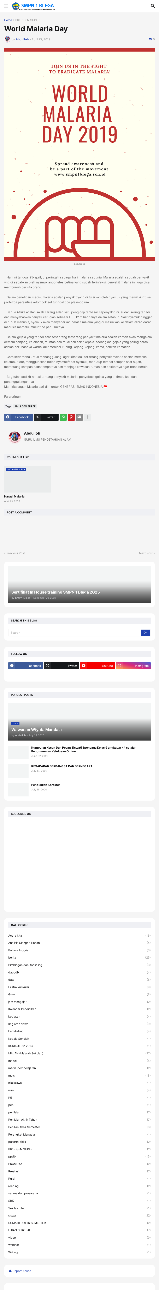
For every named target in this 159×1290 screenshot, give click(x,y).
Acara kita (79, 935)
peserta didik (79, 1142)
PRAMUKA (79, 1164)
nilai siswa (79, 1083)
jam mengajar (79, 1002)
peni (79, 1105)
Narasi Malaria (14, 496)
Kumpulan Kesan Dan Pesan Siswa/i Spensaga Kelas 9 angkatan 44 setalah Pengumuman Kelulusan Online (83, 749)
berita (79, 957)
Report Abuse (22, 1271)
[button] (5, 6)
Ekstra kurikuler (79, 987)
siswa (79, 1215)
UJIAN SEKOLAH (79, 1230)
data (79, 980)
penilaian (79, 1112)
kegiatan (79, 1016)
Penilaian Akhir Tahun (79, 1120)
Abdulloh (32, 433)
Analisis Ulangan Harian (79, 943)
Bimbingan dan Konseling (79, 965)
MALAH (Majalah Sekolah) (79, 1053)
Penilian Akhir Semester (79, 1127)
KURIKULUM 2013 (79, 1046)
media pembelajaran (79, 1068)
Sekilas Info (79, 1208)
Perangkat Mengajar (79, 1134)
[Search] (75, 633)
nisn (79, 1090)
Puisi (79, 1179)
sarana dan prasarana (79, 1193)
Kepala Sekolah (79, 1039)
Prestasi (79, 1171)
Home (8, 20)
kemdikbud (79, 1031)
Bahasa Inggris (79, 950)
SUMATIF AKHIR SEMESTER (79, 1223)
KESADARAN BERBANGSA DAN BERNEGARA (62, 766)
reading (79, 1186)
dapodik (79, 972)
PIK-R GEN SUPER (27, 20)
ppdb (79, 1156)
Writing (79, 1252)
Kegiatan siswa (79, 1024)
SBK (79, 1201)
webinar (79, 1245)
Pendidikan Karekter (45, 785)
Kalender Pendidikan (79, 1009)
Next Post (146, 553)
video (79, 1238)
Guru (79, 994)
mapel (79, 1061)
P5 (79, 1098)
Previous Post (15, 553)
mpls (79, 1075)
